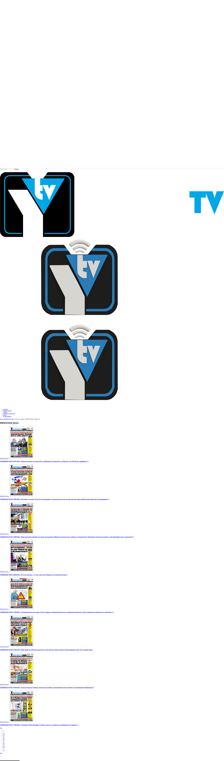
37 (3, 744)
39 (3, 747)
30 (3, 735)
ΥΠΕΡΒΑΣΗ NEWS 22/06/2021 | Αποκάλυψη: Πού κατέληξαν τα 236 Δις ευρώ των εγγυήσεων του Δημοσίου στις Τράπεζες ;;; (39, 725)
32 (3, 737)
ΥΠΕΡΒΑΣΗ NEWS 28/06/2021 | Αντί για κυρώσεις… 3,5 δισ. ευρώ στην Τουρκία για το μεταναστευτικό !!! (34, 575)
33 (3, 739)
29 (3, 733)
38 (3, 746)
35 (3, 742)
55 (3, 750)
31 (3, 736)
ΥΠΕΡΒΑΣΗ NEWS (8, 419)
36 (3, 743)
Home (1, 419)
